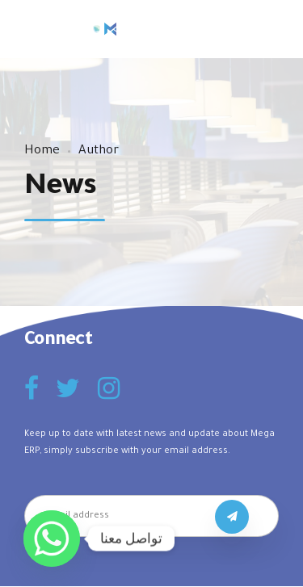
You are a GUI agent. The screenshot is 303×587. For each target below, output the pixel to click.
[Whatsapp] (51, 538)
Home (42, 151)
